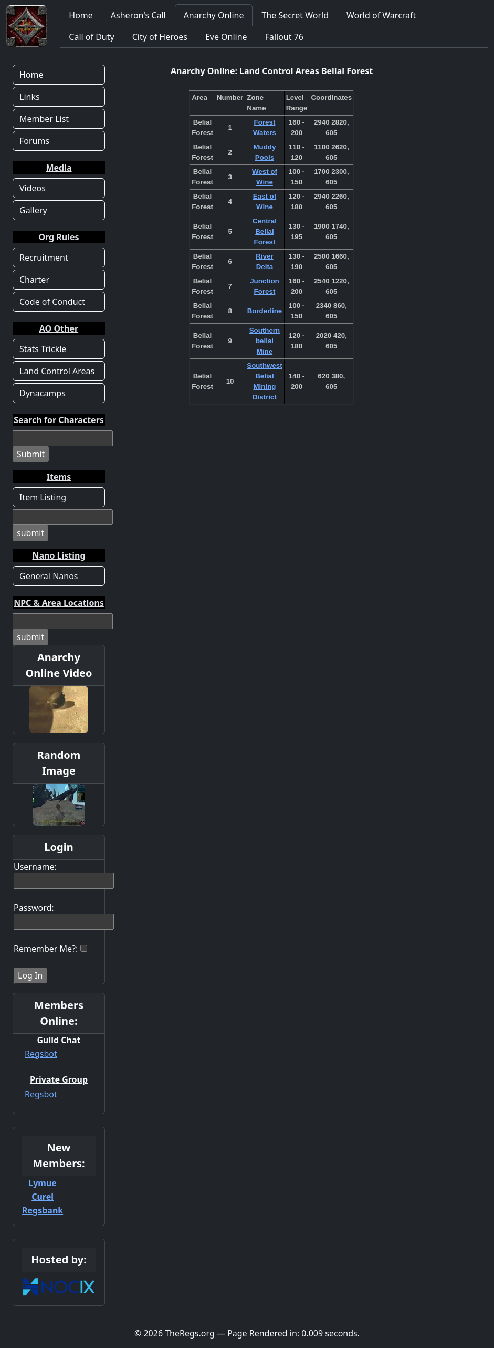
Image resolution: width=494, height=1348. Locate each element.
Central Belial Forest (265, 231)
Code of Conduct (52, 301)
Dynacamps (42, 393)
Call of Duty (91, 37)
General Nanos (48, 576)
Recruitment (43, 257)
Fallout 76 (284, 37)
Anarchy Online (214, 15)
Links (29, 96)
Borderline (264, 311)
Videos (32, 188)
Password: (34, 907)
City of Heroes (159, 37)
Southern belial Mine (264, 340)
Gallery (33, 210)
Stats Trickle (42, 349)
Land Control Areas (56, 371)
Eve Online (226, 37)
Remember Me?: (46, 948)
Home (81, 15)
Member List (44, 119)
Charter (34, 279)
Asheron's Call (138, 15)
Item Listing (42, 497)
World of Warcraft (381, 15)
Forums (34, 141)
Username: (35, 866)
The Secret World (295, 15)
